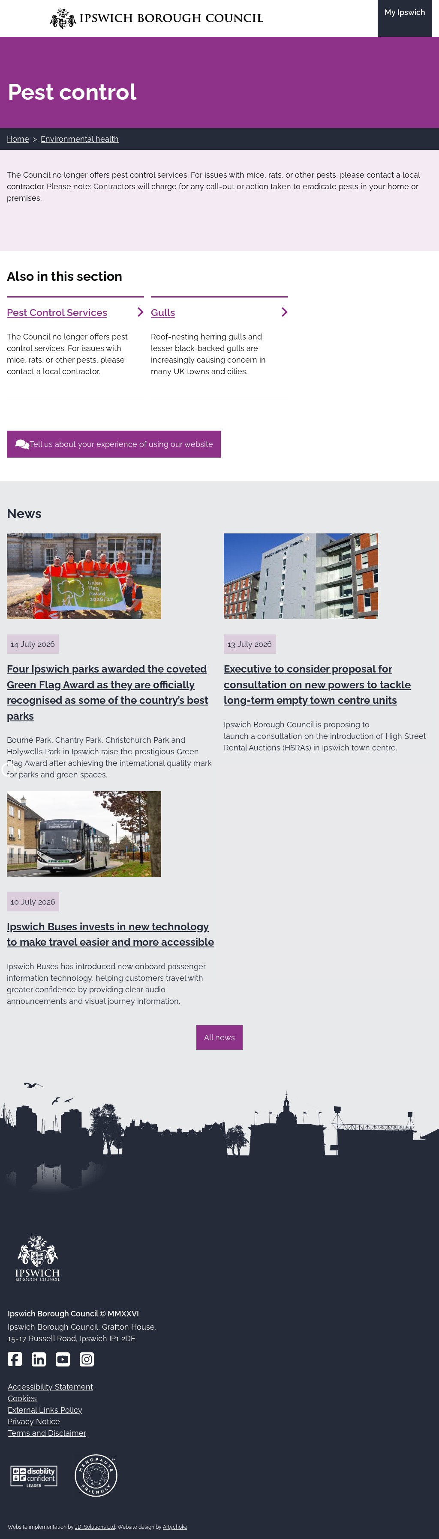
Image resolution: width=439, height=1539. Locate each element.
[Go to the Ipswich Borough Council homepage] (156, 18)
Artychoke (175, 1527)
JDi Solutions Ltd (95, 1527)
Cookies (22, 1398)
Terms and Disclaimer (47, 1433)
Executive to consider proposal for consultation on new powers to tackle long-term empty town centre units (317, 684)
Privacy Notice (34, 1421)
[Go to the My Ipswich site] (405, 18)
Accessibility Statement (50, 1386)
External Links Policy (45, 1409)
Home (18, 138)
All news (219, 1037)
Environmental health (80, 138)
